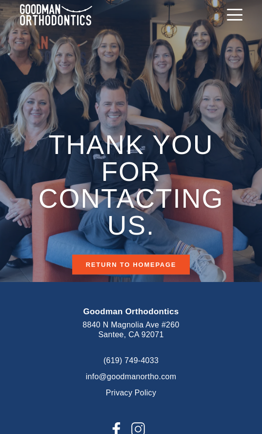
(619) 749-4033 (131, 360)
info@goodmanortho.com (131, 376)
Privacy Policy (131, 393)
